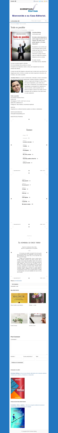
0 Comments (30, 30)
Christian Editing (33, 431)
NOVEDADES (18, 280)
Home (17, 23)
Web (37, 356)
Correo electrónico (28, 356)
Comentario (14, 339)
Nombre (13, 356)
